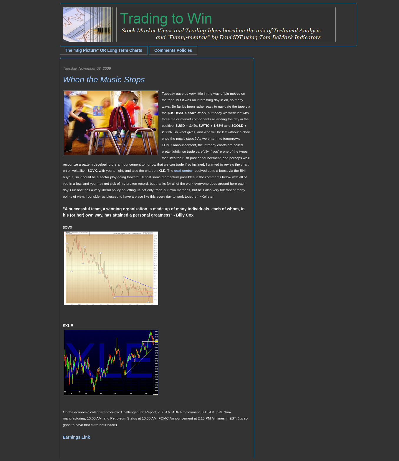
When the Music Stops (104, 79)
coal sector (183, 171)
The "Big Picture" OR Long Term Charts (104, 50)
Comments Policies (173, 50)
